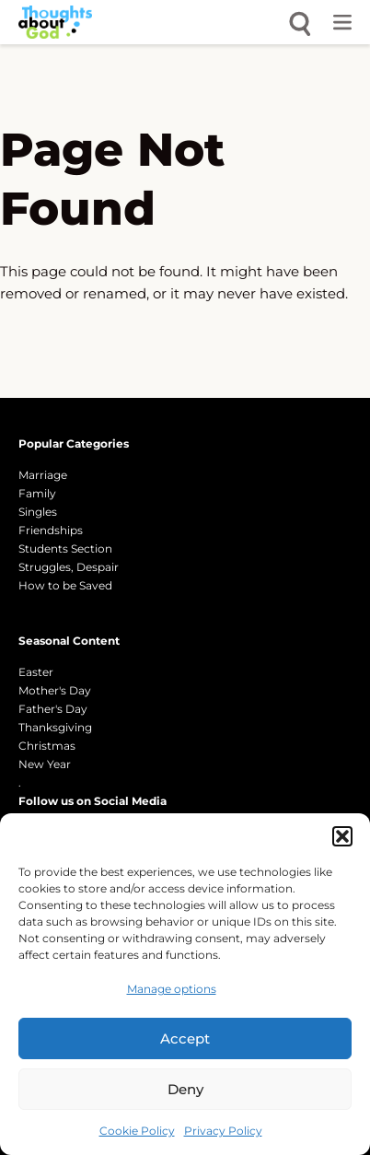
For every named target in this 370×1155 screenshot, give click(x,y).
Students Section (65, 548)
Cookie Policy (137, 1131)
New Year (44, 764)
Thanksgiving (55, 727)
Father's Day (52, 709)
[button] (342, 836)
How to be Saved (65, 585)
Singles (37, 512)
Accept (185, 1038)
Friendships (50, 530)
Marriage (42, 475)
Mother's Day (54, 690)
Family (37, 493)
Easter (35, 672)
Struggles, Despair (68, 567)
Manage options (171, 989)
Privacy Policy (223, 1131)
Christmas (46, 745)
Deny (185, 1089)
